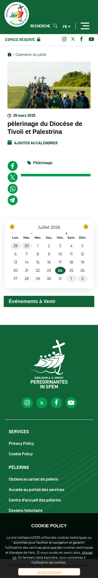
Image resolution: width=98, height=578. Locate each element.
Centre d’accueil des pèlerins (35, 499)
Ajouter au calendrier (32, 143)
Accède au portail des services (36, 489)
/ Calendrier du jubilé (29, 54)
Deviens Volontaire (25, 510)
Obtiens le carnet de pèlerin (33, 479)
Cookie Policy (21, 453)
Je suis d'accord (49, 572)
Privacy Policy (21, 443)
